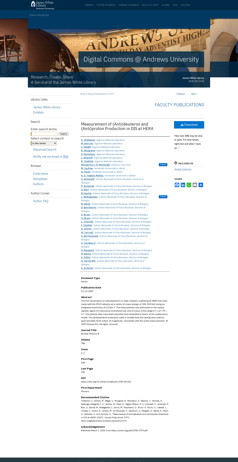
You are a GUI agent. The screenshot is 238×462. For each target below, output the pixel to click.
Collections (40, 173)
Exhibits (38, 112)
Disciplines (40, 179)
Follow (163, 164)
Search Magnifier (39, 15)
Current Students (128, 5)
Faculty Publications (97, 94)
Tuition (185, 5)
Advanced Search (44, 149)
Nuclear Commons (182, 169)
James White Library (47, 107)
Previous (181, 93)
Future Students (106, 5)
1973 (111, 94)
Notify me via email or (50, 156)
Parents (89, 5)
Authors (38, 184)
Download (189, 124)
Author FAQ (40, 201)
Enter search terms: (44, 129)
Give (175, 5)
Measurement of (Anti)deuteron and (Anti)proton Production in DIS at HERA (117, 126)
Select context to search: (47, 138)
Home (82, 94)
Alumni (166, 5)
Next (193, 93)
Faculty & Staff (150, 5)
